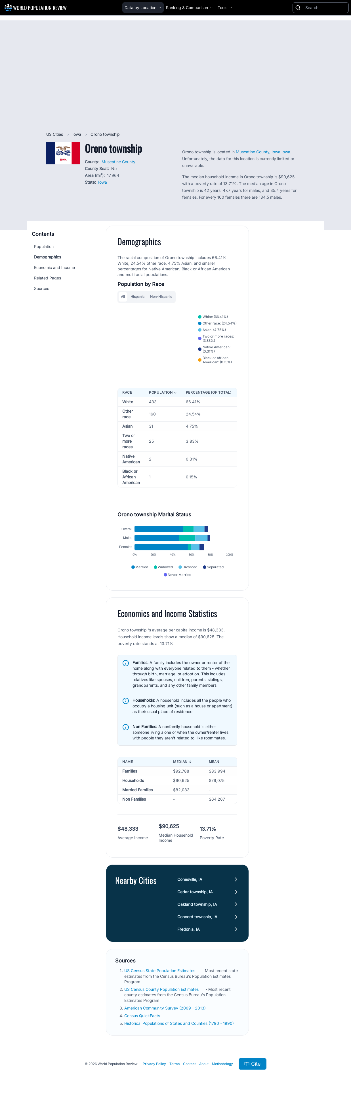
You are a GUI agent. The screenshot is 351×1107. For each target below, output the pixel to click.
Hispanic (137, 296)
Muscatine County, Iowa (258, 151)
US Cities (55, 134)
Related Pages (47, 277)
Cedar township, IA (195, 892)
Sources (41, 288)
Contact (189, 1065)
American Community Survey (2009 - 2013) (165, 1009)
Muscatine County (118, 161)
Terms (174, 1065)
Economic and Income (54, 267)
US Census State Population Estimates (160, 971)
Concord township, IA (197, 917)
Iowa (77, 134)
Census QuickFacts (142, 1016)
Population (44, 246)
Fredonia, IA (188, 930)
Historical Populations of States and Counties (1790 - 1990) (179, 1024)
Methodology (222, 1065)
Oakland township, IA (197, 905)
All (123, 296)
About (204, 1065)
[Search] (325, 8)
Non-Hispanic (161, 296)
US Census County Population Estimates (162, 990)
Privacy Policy (154, 1065)
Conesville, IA (189, 880)
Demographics (47, 257)
